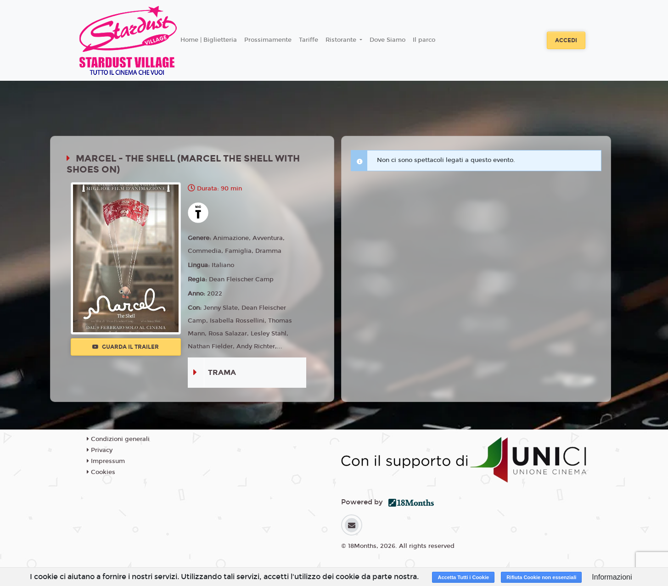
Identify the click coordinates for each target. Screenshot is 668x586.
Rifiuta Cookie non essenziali (541, 577)
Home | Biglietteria (208, 40)
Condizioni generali (118, 439)
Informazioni (612, 577)
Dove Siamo (387, 40)
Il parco (424, 40)
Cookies (101, 472)
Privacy (99, 450)
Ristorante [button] (342, 40)
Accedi (566, 40)
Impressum (106, 461)
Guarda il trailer (125, 347)
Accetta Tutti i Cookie (463, 577)
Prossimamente (268, 40)
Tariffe (308, 40)
